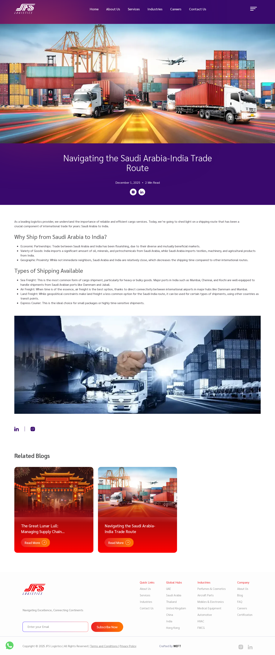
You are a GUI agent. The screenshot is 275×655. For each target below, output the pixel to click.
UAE (168, 588)
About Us (113, 9)
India (169, 621)
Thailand (171, 601)
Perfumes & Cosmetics (211, 588)
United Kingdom (176, 608)
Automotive (204, 614)
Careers (175, 9)
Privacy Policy (128, 646)
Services (134, 9)
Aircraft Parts (205, 595)
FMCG (201, 627)
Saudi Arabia (173, 595)
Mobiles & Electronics (210, 601)
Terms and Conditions (104, 646)
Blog (240, 595)
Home (94, 9)
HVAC (200, 621)
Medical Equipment (209, 608)
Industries (155, 9)
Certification (244, 614)
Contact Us (197, 9)
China (169, 614)
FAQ (239, 601)
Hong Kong (173, 627)
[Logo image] (27, 9)
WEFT (177, 646)
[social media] (241, 646)
